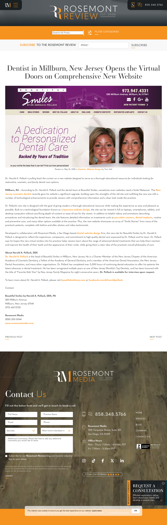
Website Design (94, 169)
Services (141, 419)
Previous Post (13, 337)
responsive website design (75, 210)
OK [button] (135, 513)
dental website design (88, 233)
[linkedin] (123, 462)
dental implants (143, 217)
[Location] (104, 430)
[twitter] (113, 462)
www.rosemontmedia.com (19, 323)
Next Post (156, 337)
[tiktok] (95, 462)
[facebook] (104, 462)
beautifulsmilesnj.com (73, 280)
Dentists (82, 169)
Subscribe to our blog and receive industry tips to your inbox (40, 457)
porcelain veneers (124, 217)
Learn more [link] (97, 513)
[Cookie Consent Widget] (83, 513)
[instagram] (85, 462)
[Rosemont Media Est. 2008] (83, 377)
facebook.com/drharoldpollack (106, 280)
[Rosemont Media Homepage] (7, 5)
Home (139, 413)
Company (141, 431)
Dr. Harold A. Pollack (16, 257)
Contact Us (143, 437)
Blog (139, 425)
